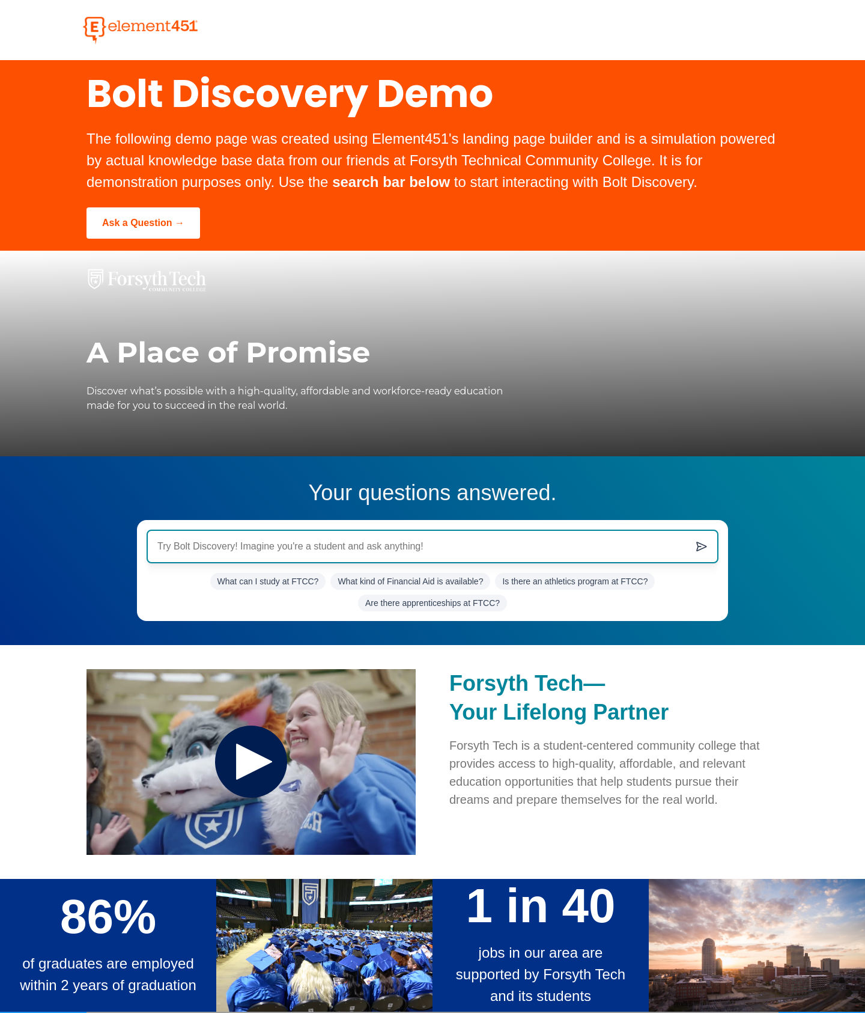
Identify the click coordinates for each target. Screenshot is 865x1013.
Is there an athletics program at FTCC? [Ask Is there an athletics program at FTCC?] (575, 581)
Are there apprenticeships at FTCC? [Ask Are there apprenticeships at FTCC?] (432, 603)
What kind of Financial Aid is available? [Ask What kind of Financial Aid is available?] (410, 581)
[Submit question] (702, 546)
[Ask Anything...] (432, 546)
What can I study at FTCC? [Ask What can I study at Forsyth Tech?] (268, 581)
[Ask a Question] (143, 223)
